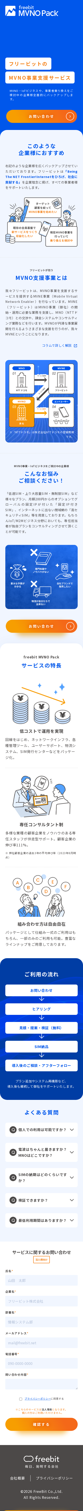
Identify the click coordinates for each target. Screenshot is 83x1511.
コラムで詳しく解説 (56, 345)
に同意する (41, 1398)
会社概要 (17, 1478)
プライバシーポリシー (38, 1398)
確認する (41, 1424)
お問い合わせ (41, 116)
